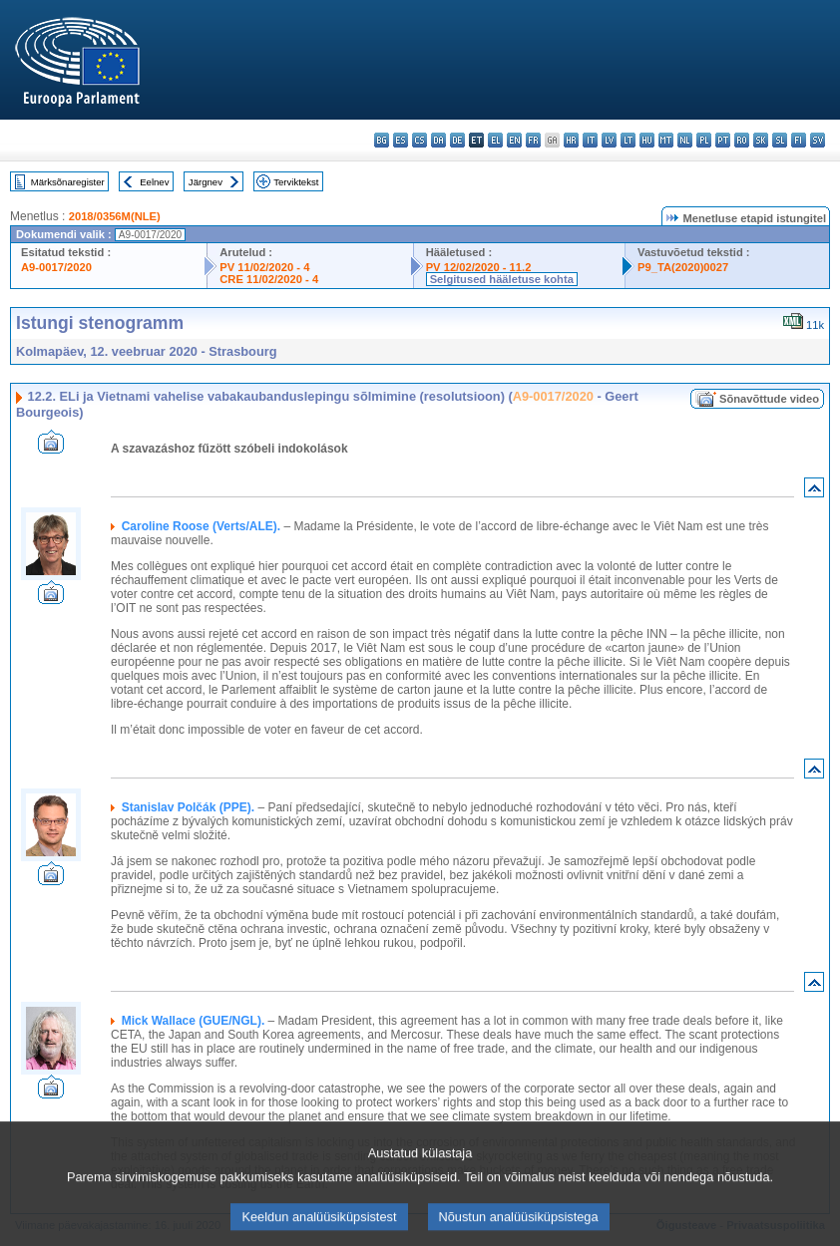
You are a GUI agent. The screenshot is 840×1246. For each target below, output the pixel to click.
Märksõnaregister (68, 181)
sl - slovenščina (779, 140)
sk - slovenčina (760, 140)
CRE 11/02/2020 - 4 (268, 279)
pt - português (722, 140)
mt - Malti (665, 140)
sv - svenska (817, 140)
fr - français (533, 140)
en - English (514, 140)
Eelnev (154, 181)
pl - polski (703, 140)
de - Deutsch (457, 140)
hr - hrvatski (571, 140)
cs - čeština (419, 140)
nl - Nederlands (684, 140)
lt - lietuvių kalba (628, 140)
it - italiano (590, 140)
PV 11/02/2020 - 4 (264, 267)
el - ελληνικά (495, 140)
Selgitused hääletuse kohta (502, 279)
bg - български (381, 140)
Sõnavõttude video (769, 399)
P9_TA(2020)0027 (682, 267)
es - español (400, 140)
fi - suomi (798, 140)
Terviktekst (295, 181)
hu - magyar (646, 140)
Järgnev (205, 181)
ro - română (741, 140)
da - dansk (438, 140)
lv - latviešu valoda (609, 140)
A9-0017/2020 (56, 267)
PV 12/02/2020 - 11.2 (479, 267)
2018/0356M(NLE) (115, 216)
